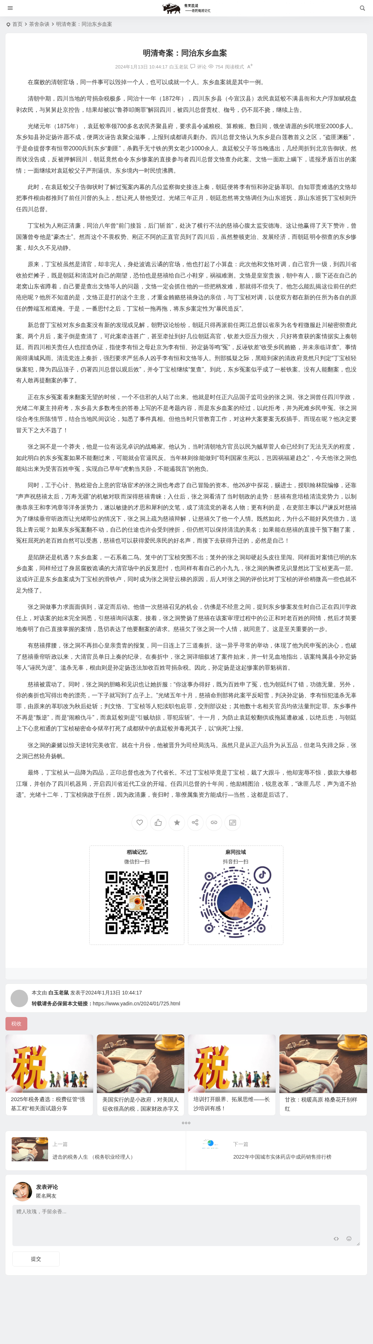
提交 (36, 1259)
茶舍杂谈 (39, 24)
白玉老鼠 (58, 993)
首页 (17, 24)
